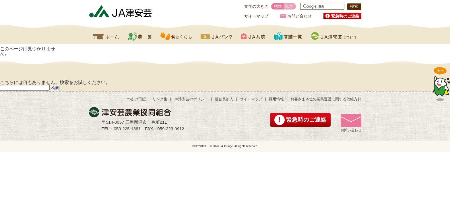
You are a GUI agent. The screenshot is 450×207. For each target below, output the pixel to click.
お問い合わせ (300, 16)
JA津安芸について (334, 36)
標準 (278, 6)
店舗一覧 (288, 36)
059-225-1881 (127, 128)
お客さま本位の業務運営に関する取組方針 (325, 99)
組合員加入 (224, 99)
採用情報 (276, 99)
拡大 (289, 6)
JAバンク (216, 36)
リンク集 (159, 99)
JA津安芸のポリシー (191, 99)
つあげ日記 (136, 99)
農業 (139, 36)
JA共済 (252, 36)
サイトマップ (256, 16)
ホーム (106, 36)
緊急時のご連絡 (345, 16)
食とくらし (176, 36)
